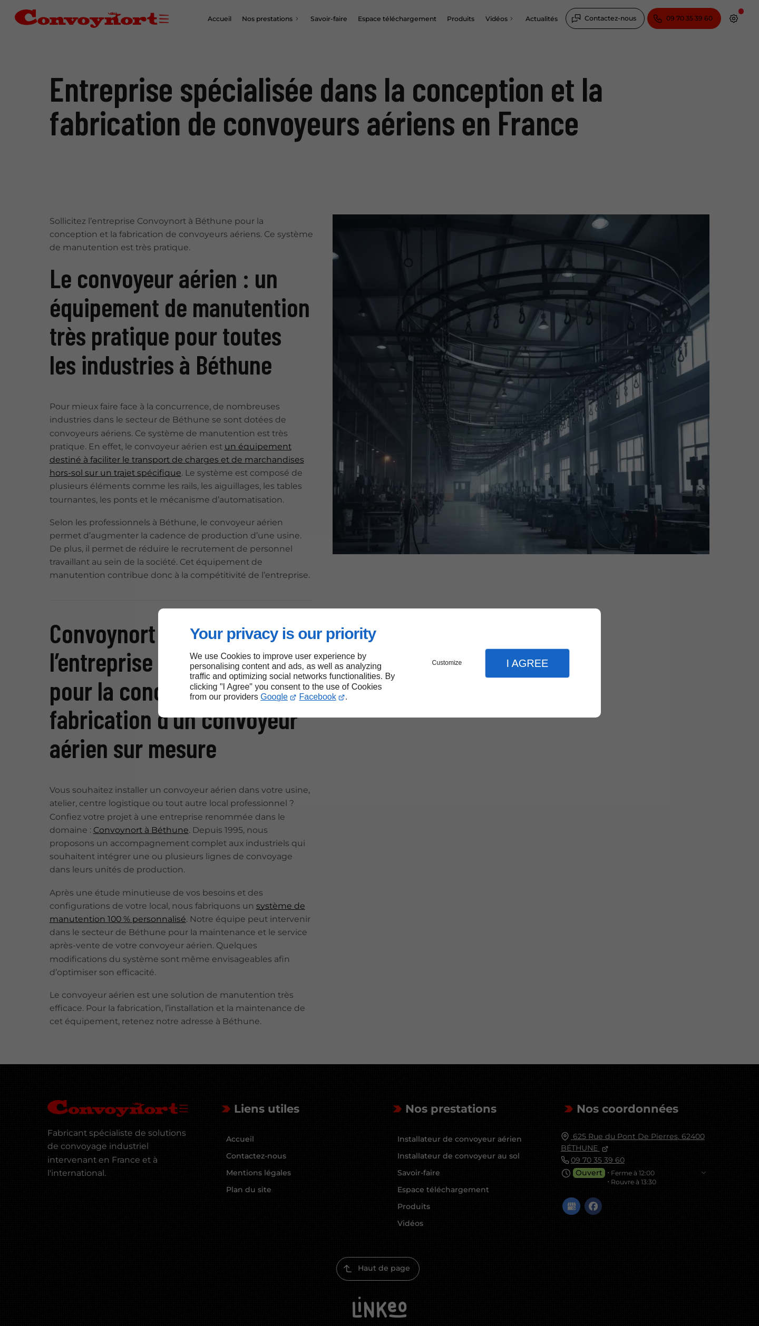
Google (274, 696)
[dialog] (379, 663)
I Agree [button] (527, 663)
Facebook (317, 696)
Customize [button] (447, 662)
